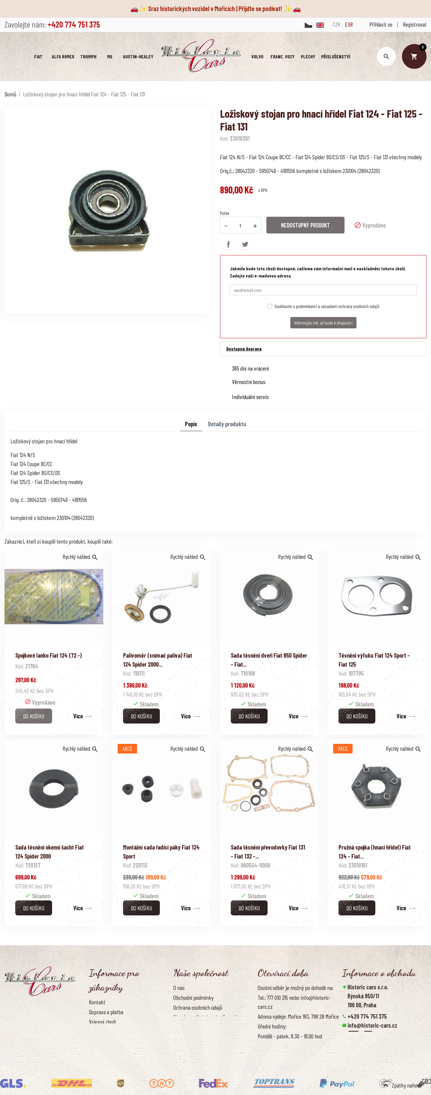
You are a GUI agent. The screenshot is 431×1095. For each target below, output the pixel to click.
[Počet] (240, 225)
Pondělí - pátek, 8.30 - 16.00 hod (290, 1036)
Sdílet (228, 244)
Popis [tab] (191, 423)
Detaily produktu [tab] (227, 423)
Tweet (245, 244)
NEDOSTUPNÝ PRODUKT (305, 225)
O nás (179, 987)
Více (78, 716)
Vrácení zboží (102, 1021)
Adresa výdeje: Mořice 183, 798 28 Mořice (298, 1016)
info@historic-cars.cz (372, 1025)
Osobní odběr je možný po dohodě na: (295, 987)
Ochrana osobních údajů (197, 1007)
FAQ (92, 1031)
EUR (349, 24)
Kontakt (97, 1001)
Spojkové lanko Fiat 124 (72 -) (48, 655)
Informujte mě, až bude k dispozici (323, 322)
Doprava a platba (106, 1011)
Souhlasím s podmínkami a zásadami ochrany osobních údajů (326, 306)
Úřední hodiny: (272, 1026)
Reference (99, 1051)
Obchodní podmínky (193, 997)
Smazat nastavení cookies (371, 1052)
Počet (224, 213)
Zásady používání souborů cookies (207, 1017)
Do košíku (33, 716)
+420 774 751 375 (367, 1016)
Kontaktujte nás (105, 1041)
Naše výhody (186, 1027)
